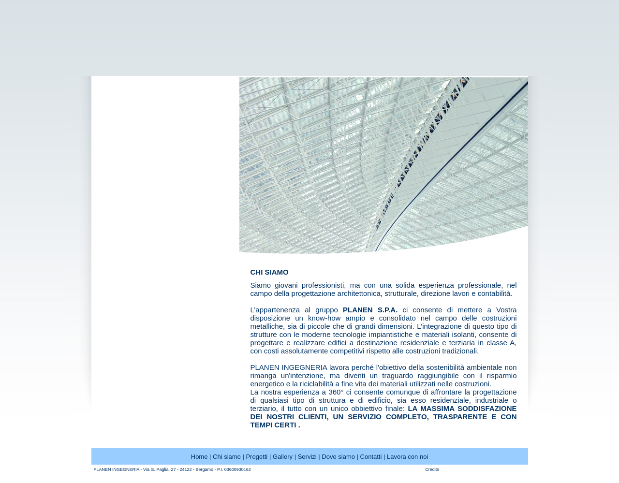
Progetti (256, 456)
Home (199, 456)
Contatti (371, 456)
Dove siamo (338, 456)
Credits (432, 469)
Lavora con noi (407, 456)
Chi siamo (227, 456)
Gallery (283, 456)
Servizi (307, 456)
